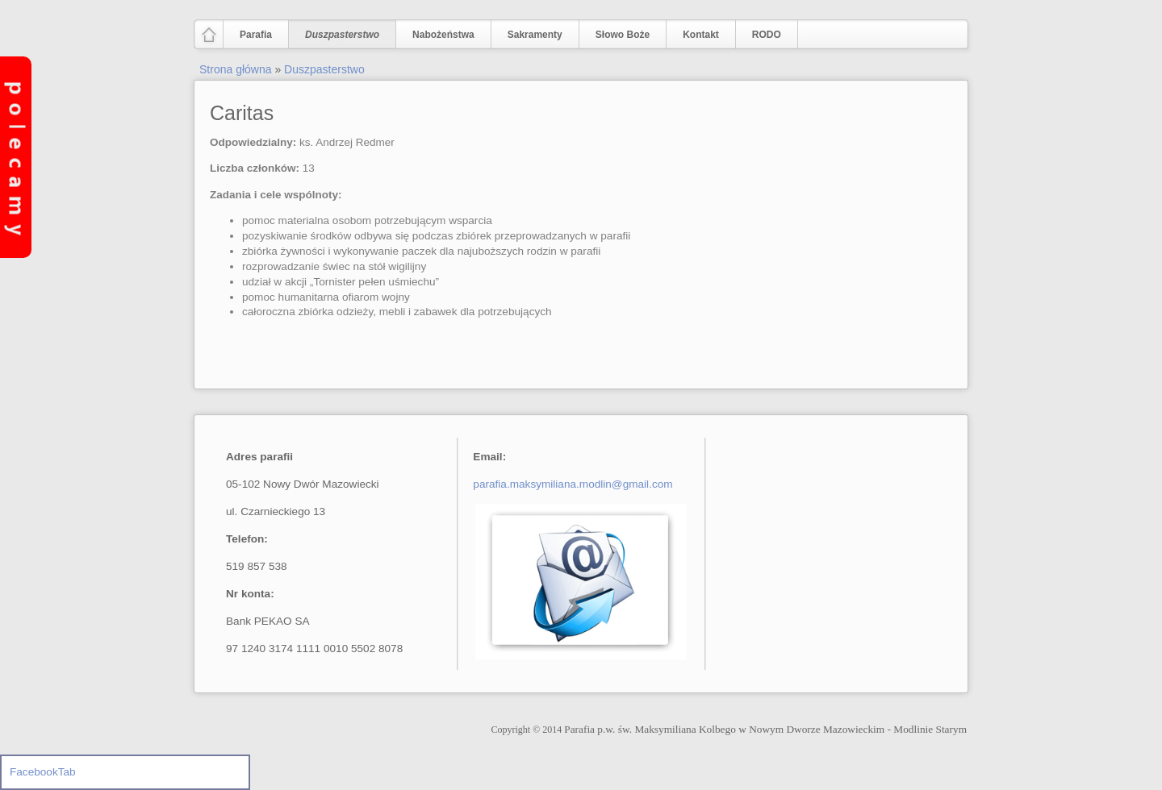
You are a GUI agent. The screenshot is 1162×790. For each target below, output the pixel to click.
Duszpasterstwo (338, 35)
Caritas (242, 113)
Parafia (252, 35)
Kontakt (701, 34)
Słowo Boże (623, 34)
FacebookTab (43, 772)
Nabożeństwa (439, 35)
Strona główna (235, 69)
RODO (766, 34)
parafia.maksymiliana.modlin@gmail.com (572, 484)
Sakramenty (535, 34)
